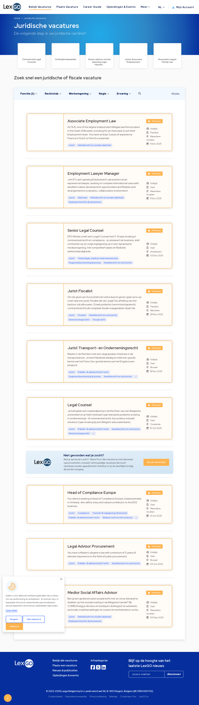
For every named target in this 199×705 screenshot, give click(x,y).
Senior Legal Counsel (85, 230)
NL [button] (160, 7)
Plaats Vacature (67, 7)
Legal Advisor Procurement (91, 546)
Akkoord (14, 626)
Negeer (14, 619)
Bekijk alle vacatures (65, 660)
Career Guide (92, 7)
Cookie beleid (55, 696)
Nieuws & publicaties (65, 670)
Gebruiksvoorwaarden (76, 696)
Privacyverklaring (98, 696)
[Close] (61, 579)
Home (17, 18)
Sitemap (113, 696)
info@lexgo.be (99, 660)
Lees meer (11, 610)
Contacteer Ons (128, 696)
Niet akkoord (34, 619)
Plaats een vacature (65, 665)
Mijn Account (183, 7)
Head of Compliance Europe (91, 492)
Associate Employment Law (91, 121)
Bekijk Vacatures (40, 7)
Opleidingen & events (66, 675)
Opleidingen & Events (121, 7)
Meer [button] (144, 7)
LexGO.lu (143, 696)
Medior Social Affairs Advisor (92, 592)
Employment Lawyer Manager (93, 173)
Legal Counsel (79, 404)
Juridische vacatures (35, 18)
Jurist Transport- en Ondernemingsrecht (102, 348)
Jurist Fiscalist (80, 291)
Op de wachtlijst (156, 462)
